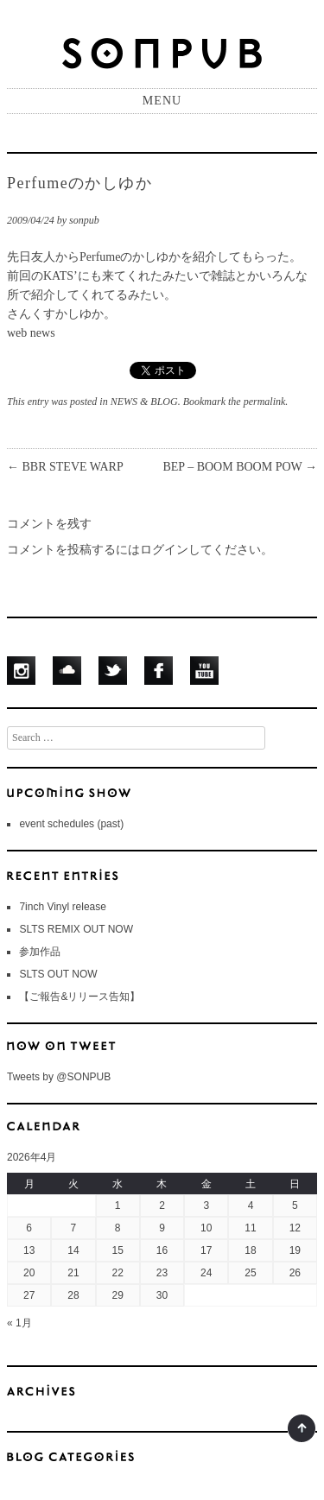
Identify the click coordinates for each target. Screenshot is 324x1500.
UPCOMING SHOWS (162, 792)
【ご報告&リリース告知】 (79, 997)
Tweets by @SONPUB (59, 1077)
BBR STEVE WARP (65, 466)
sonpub (84, 220)
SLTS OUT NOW (58, 974)
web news (31, 332)
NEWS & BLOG (144, 402)
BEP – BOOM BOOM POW (239, 466)
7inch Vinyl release (62, 907)
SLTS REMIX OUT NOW (76, 929)
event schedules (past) (71, 824)
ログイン (164, 549)
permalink (265, 402)
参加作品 (39, 952)
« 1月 (19, 1323)
